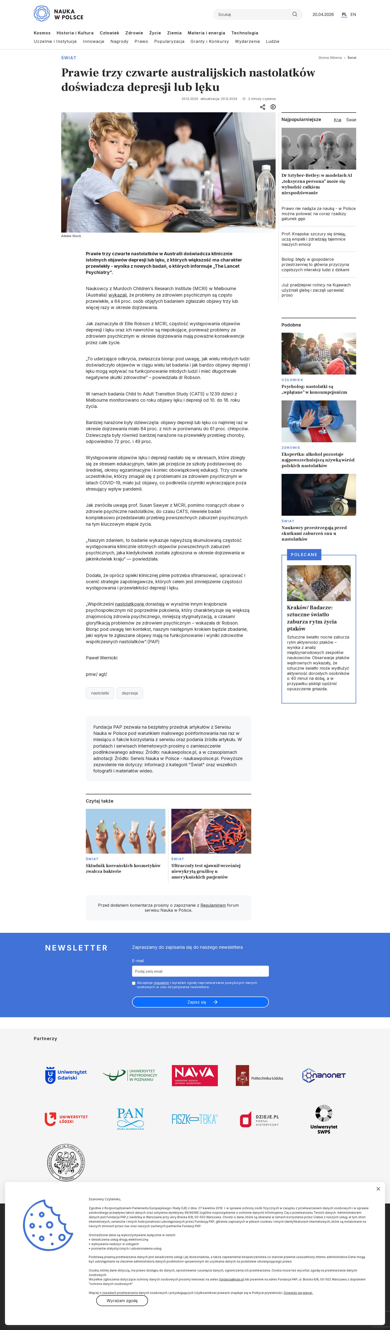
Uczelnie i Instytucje (55, 41)
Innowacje (93, 41)
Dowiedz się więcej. (298, 1293)
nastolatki (100, 693)
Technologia (244, 32)
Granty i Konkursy (210, 41)
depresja (130, 693)
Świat (69, 57)
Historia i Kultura (75, 32)
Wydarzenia (247, 41)
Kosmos (42, 32)
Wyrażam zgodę (122, 1300)
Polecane (304, 554)
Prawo (141, 41)
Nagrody (119, 41)
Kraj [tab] (337, 119)
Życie (155, 32)
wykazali (117, 295)
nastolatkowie (130, 604)
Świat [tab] (351, 119)
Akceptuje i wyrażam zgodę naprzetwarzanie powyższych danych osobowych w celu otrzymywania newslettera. (197, 985)
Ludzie (273, 41)
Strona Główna (330, 58)
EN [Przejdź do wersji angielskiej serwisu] (353, 14)
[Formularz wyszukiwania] (258, 14)
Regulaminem (213, 905)
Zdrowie (134, 32)
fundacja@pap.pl (231, 1279)
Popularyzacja (169, 41)
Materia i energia (206, 32)
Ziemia (174, 32)
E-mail (138, 960)
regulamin (161, 983)
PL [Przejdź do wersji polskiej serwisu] (344, 14)
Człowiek (109, 32)
